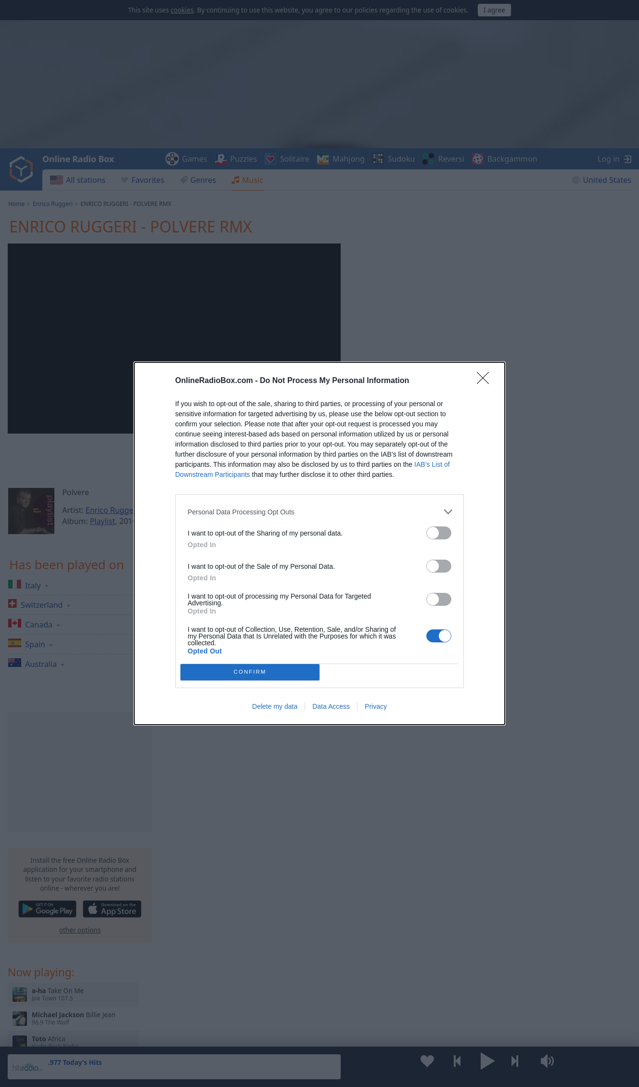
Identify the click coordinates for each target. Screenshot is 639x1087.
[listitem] (319, 512)
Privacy (376, 706)
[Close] (486, 381)
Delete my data (274, 706)
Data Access (331, 706)
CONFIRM (250, 672)
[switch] (438, 532)
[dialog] (319, 543)
